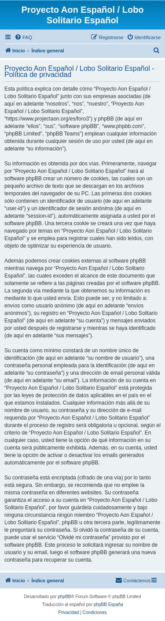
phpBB (64, 596)
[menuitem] (23, 37)
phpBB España (108, 604)
